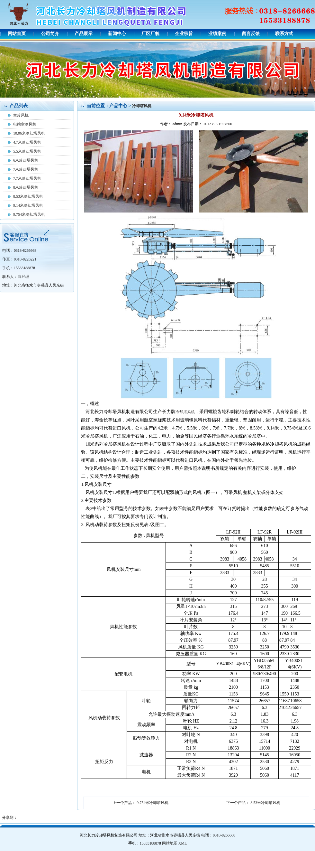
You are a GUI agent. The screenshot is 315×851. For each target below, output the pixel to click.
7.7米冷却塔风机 (27, 178)
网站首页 (17, 33)
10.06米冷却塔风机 (29, 133)
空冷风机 (21, 115)
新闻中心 (117, 33)
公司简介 (50, 33)
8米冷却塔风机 (25, 187)
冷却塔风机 (141, 106)
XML (182, 843)
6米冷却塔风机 (25, 160)
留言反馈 (251, 33)
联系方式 (284, 33)
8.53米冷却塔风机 (28, 196)
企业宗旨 (184, 33)
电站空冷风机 (24, 124)
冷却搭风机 (185, 412)
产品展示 (84, 33)
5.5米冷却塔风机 (27, 151)
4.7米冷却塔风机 (27, 142)
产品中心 (119, 105)
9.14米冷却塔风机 (28, 205)
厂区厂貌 (150, 33)
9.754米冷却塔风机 (29, 214)
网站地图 (169, 843)
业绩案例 (217, 33)
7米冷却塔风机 (25, 169)
